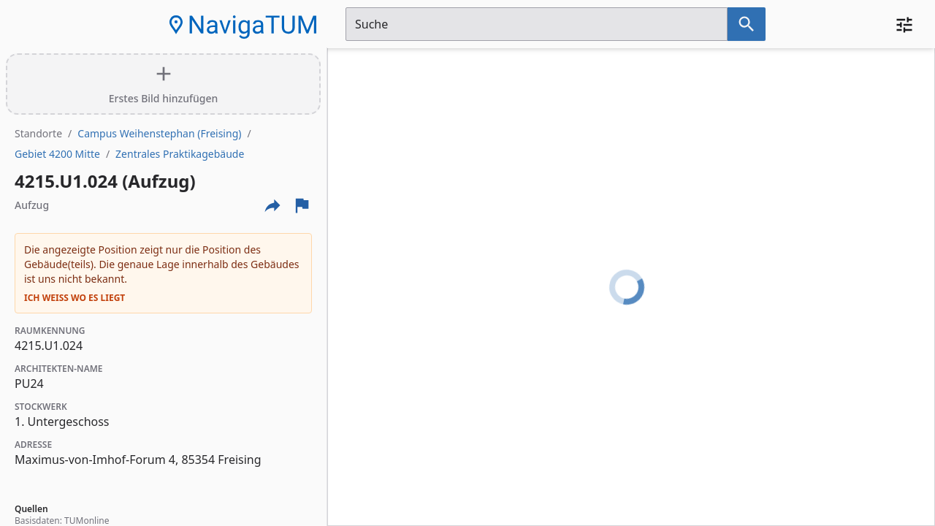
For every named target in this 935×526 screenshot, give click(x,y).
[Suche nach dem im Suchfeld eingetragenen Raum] (747, 24)
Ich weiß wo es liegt (74, 298)
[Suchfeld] (536, 24)
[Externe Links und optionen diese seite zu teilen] (272, 205)
